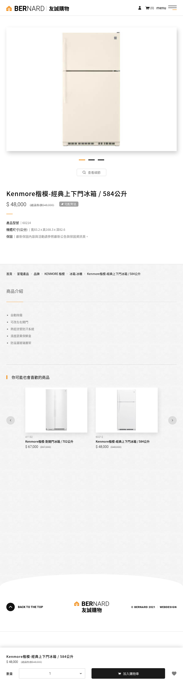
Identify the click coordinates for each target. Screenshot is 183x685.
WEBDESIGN (168, 606)
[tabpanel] (91, 89)
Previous (10, 420)
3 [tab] (101, 159)
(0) (152, 7)
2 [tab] (91, 159)
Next (172, 420)
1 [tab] (82, 159)
